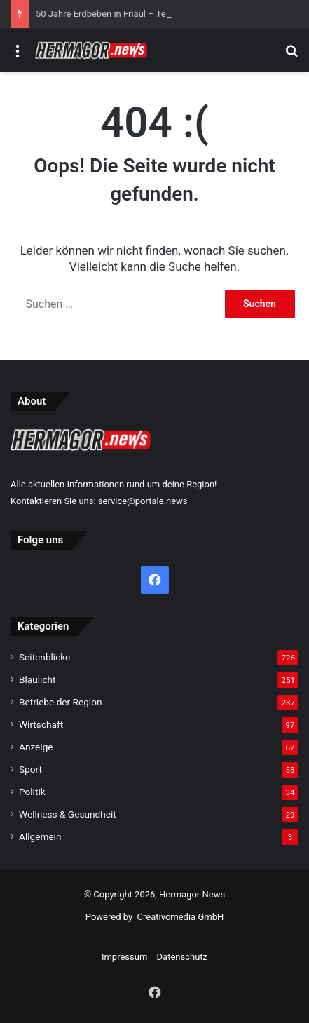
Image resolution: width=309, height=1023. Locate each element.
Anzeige (36, 746)
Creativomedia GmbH (180, 917)
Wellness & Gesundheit (67, 814)
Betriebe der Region (60, 701)
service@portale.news (143, 501)
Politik (32, 791)
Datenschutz (182, 956)
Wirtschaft (41, 724)
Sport (30, 769)
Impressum (124, 956)
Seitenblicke (44, 657)
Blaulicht (37, 679)
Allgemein (40, 836)
